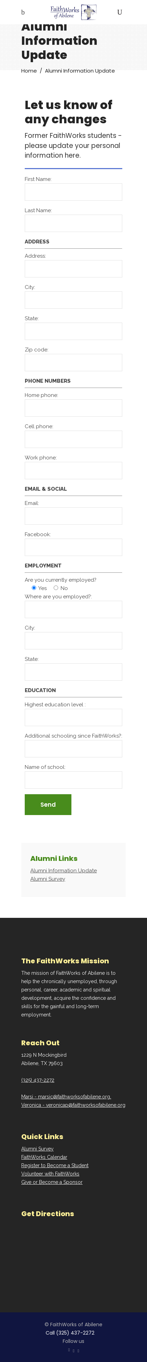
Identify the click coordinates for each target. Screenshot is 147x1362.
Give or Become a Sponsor (52, 1182)
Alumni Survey (37, 1149)
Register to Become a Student (54, 1165)
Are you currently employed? (60, 580)
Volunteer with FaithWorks (50, 1174)
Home (29, 70)
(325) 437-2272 (37, 1080)
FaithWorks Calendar (44, 1157)
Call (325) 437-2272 (70, 1332)
